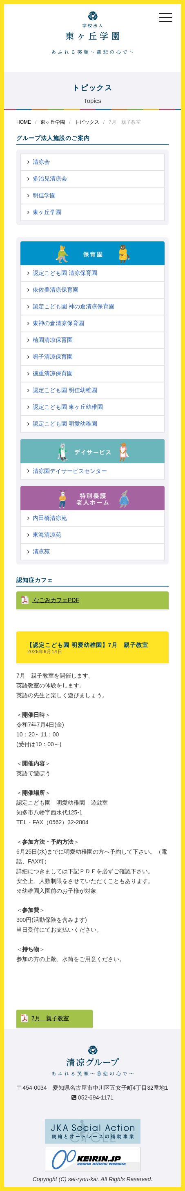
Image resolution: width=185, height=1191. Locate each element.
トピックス (87, 122)
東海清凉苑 (47, 534)
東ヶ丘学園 (52, 122)
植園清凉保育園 (53, 340)
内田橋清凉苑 (50, 518)
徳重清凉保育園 (53, 373)
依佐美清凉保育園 (55, 289)
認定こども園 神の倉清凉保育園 (73, 306)
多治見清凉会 (50, 178)
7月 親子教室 (50, 1018)
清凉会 (41, 161)
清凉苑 (41, 551)
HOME (23, 122)
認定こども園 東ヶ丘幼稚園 (68, 407)
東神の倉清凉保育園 (58, 323)
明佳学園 (44, 195)
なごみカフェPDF (55, 600)
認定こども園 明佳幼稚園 (65, 390)
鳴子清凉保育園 (53, 356)
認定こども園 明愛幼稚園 (65, 423)
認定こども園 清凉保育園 (65, 273)
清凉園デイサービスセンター (70, 471)
